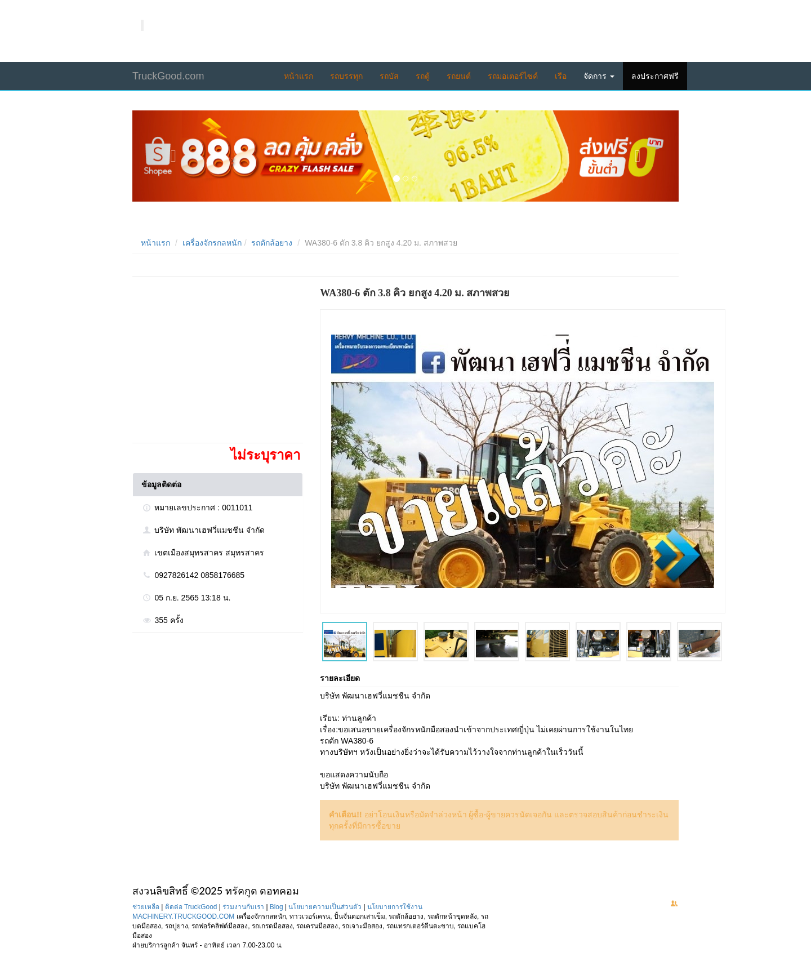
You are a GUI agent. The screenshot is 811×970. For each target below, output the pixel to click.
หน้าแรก (298, 76)
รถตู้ (423, 76)
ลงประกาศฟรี (655, 76)
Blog (276, 907)
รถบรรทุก (346, 76)
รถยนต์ (459, 76)
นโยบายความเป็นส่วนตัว (325, 907)
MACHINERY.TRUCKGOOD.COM (183, 916)
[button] (173, 156)
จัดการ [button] (598, 76)
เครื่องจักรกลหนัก (212, 242)
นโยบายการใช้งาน (394, 907)
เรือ (561, 76)
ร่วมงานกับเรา (243, 907)
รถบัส (389, 76)
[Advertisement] (216, 363)
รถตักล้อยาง (271, 242)
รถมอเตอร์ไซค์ (513, 76)
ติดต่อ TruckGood (191, 907)
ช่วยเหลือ (145, 907)
